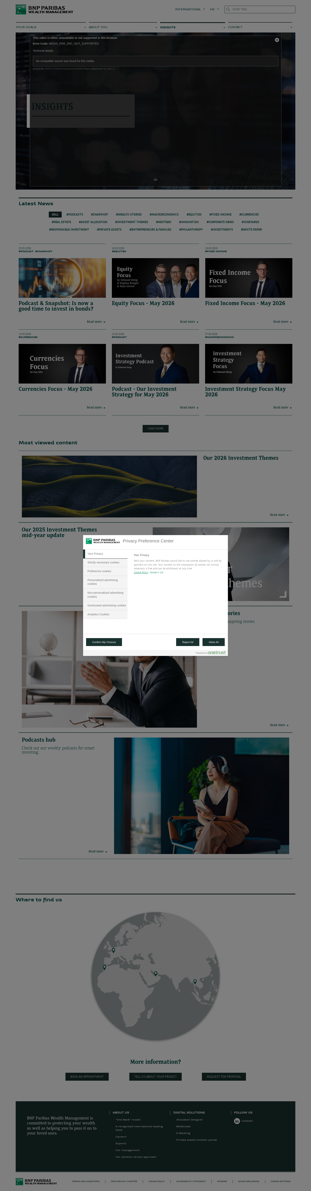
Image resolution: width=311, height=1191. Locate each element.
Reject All (187, 642)
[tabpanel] (179, 565)
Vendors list (157, 572)
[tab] (105, 554)
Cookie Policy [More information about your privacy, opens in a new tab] (141, 572)
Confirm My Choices (104, 642)
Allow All (214, 642)
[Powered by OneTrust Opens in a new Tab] (211, 653)
